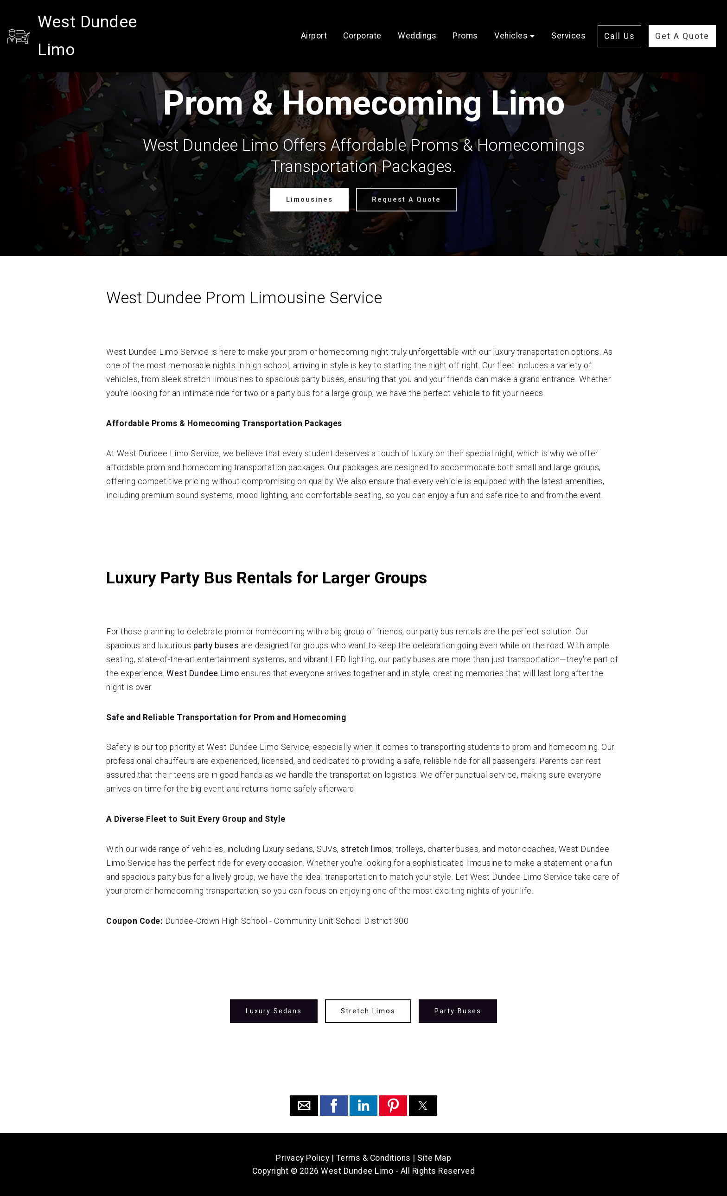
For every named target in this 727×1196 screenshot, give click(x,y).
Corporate (362, 21)
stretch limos (366, 849)
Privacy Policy (302, 1158)
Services (568, 21)
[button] (304, 1105)
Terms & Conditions (373, 1158)
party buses (217, 645)
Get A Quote (682, 22)
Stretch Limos (368, 1011)
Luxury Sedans (274, 1011)
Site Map (434, 1158)
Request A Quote (406, 199)
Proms (465, 21)
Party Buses (457, 1011)
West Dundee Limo (108, 22)
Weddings (417, 21)
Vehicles (511, 21)
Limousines (309, 199)
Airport (314, 21)
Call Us (619, 22)
